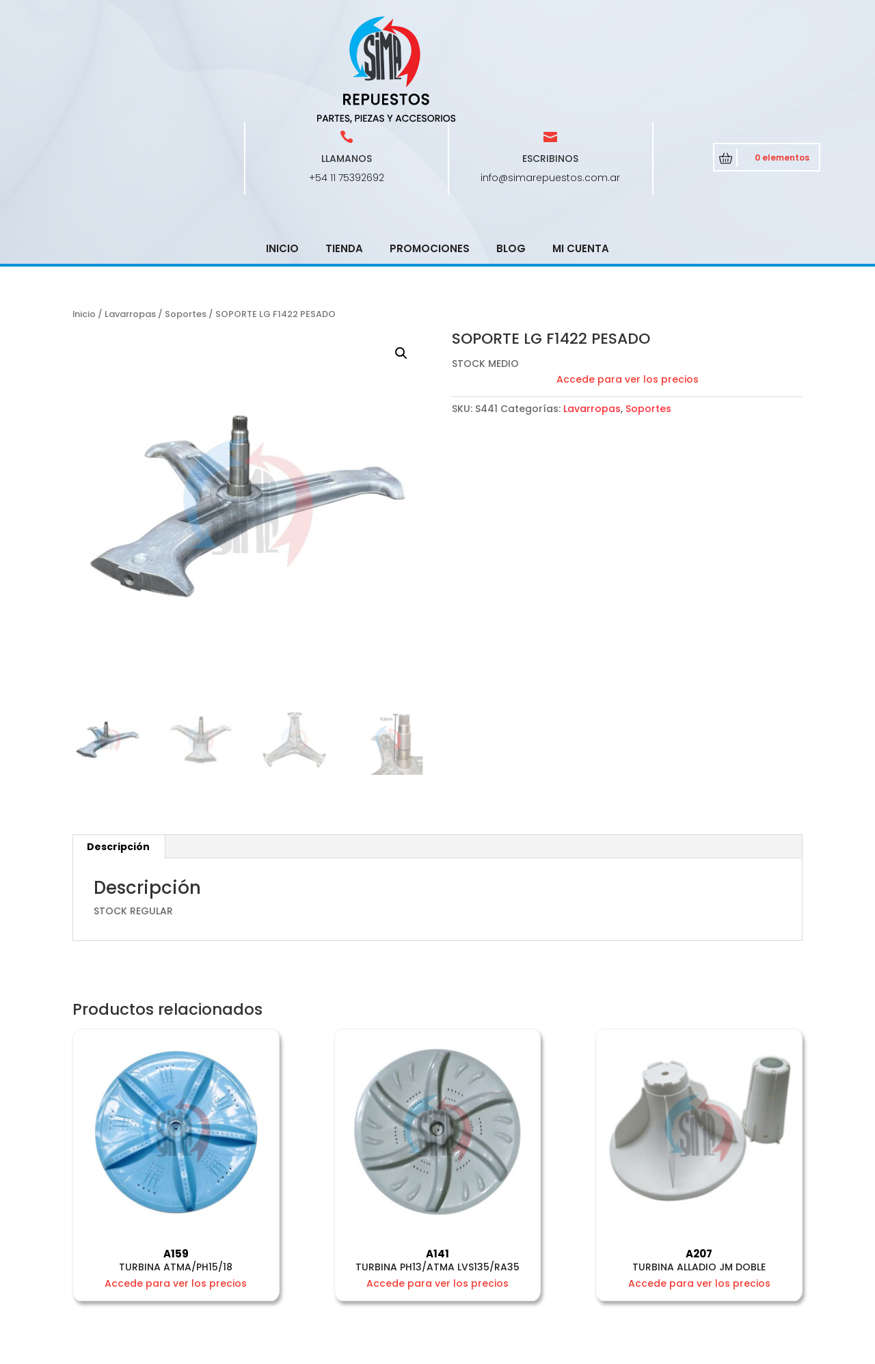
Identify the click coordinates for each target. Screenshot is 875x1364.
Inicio (282, 151)
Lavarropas (130, 216)
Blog (511, 151)
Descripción (118, 749)
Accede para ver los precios (627, 281)
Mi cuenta (580, 151)
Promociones (430, 151)
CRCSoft (381, 1350)
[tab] (118, 749)
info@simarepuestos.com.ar (550, 80)
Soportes (185, 216)
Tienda (344, 151)
